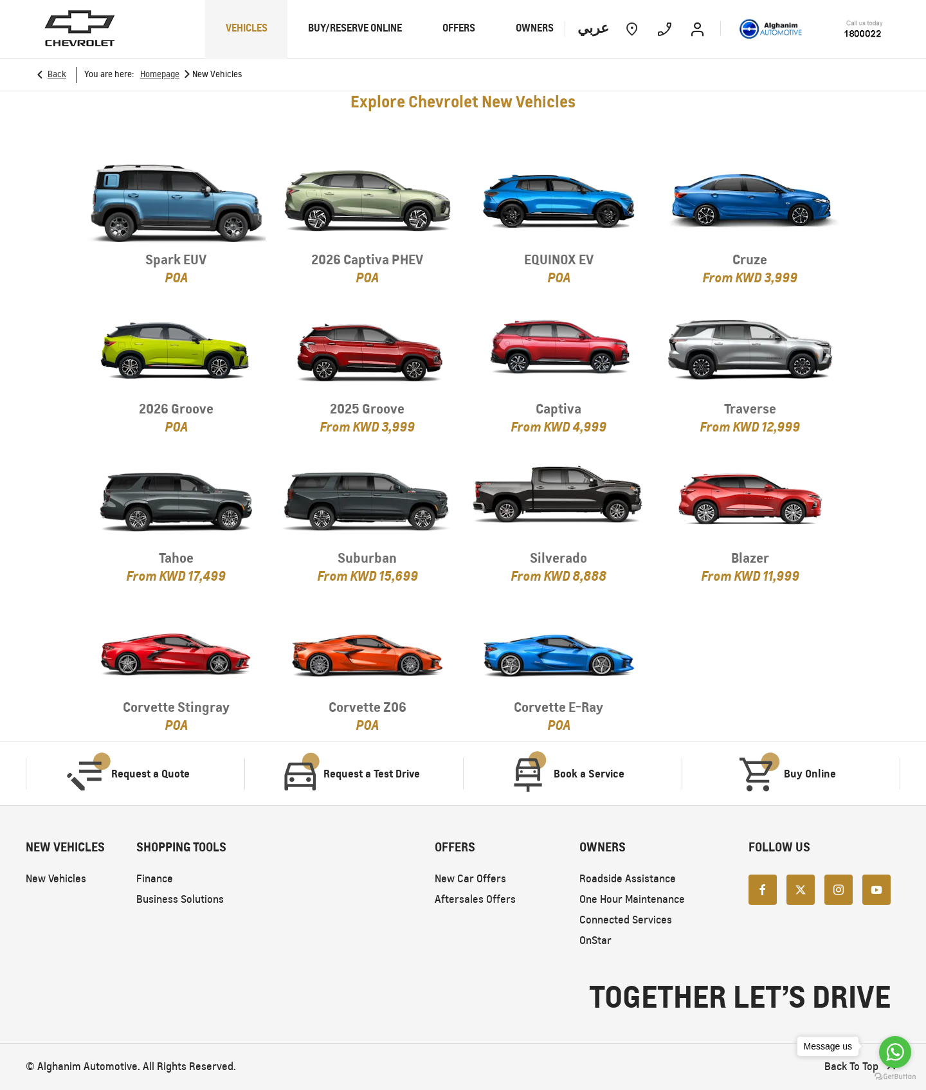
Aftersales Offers (475, 899)
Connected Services (625, 920)
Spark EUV (175, 259)
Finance (154, 879)
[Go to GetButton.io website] (895, 1077)
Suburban (367, 558)
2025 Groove (367, 408)
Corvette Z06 (367, 707)
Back (57, 74)
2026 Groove (176, 408)
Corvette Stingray (176, 707)
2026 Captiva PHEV (367, 259)
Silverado (558, 558)
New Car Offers (470, 879)
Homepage (159, 74)
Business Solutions (180, 899)
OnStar (595, 940)
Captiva (558, 408)
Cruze (749, 259)
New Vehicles (56, 879)
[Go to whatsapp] (895, 1052)
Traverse (750, 408)
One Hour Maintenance (632, 899)
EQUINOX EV (559, 259)
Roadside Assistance (627, 879)
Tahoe (176, 558)
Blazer (750, 558)
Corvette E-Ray (558, 707)
